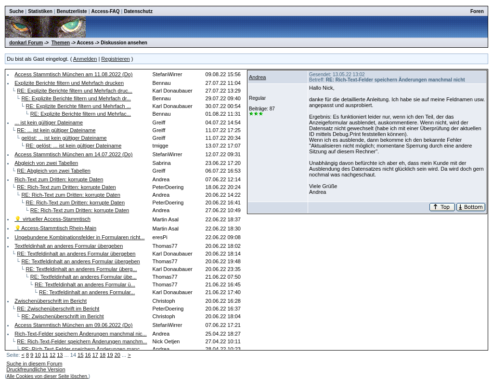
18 (102, 355)
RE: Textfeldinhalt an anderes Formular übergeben (76, 254)
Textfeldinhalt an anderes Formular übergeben (68, 246)
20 (117, 355)
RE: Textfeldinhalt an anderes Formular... (87, 292)
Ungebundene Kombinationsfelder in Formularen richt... (79, 237)
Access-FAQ (105, 11)
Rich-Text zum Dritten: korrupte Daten (58, 179)
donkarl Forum (26, 42)
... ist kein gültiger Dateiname (48, 122)
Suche (16, 11)
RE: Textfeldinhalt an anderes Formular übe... (83, 277)
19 (110, 355)
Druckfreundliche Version (35, 369)
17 (95, 355)
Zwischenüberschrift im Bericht (50, 301)
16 (88, 355)
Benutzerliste (72, 11)
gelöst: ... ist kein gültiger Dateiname (63, 138)
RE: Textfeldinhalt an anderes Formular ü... (85, 284)
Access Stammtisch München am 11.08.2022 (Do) (73, 74)
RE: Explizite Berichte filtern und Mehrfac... (80, 114)
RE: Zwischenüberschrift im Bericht (58, 308)
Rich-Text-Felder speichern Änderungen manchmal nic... (80, 334)
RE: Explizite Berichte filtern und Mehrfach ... (78, 106)
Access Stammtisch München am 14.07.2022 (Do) (73, 154)
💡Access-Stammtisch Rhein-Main (55, 228)
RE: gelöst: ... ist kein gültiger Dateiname (74, 146)
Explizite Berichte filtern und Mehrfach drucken (69, 83)
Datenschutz (138, 11)
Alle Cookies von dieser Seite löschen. (48, 376)
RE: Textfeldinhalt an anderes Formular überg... (81, 269)
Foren (477, 11)
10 (37, 355)
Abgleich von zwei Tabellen (46, 163)
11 (45, 355)
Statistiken (40, 11)
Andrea (257, 77)
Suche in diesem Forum (34, 363)
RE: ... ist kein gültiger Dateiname (56, 130)
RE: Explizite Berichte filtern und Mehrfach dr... (75, 98)
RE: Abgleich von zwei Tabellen (54, 171)
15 (80, 355)
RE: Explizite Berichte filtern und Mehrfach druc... (74, 91)
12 (52, 355)
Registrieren (115, 59)
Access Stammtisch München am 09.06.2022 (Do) (73, 325)
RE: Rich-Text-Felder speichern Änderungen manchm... (82, 341)
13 (60, 355)
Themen (61, 42)
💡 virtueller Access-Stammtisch (52, 219)
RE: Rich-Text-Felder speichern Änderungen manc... (82, 349)
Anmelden (85, 59)
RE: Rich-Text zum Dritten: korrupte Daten (66, 187)
